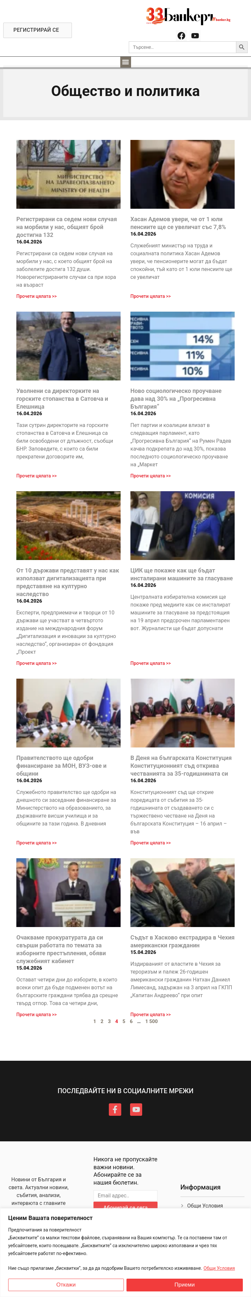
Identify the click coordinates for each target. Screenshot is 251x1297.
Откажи (65, 1284)
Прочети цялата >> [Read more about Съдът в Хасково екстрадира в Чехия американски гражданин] (150, 1014)
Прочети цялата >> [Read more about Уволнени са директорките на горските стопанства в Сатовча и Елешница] (36, 475)
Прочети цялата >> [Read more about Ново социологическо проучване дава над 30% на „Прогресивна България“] (150, 475)
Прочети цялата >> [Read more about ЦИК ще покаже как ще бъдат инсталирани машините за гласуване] (150, 663)
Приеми (185, 1284)
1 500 (151, 1021)
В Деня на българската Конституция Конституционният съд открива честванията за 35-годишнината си (181, 765)
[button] (125, 62)
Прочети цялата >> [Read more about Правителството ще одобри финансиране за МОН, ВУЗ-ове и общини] (36, 842)
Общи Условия (219, 1268)
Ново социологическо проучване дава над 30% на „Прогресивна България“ (176, 398)
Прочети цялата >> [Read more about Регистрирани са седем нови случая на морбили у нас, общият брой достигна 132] (36, 296)
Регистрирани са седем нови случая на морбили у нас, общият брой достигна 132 (66, 227)
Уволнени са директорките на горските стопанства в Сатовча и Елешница (62, 398)
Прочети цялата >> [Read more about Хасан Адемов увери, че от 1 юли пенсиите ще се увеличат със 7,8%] (150, 296)
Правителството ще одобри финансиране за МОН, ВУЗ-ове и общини (61, 765)
